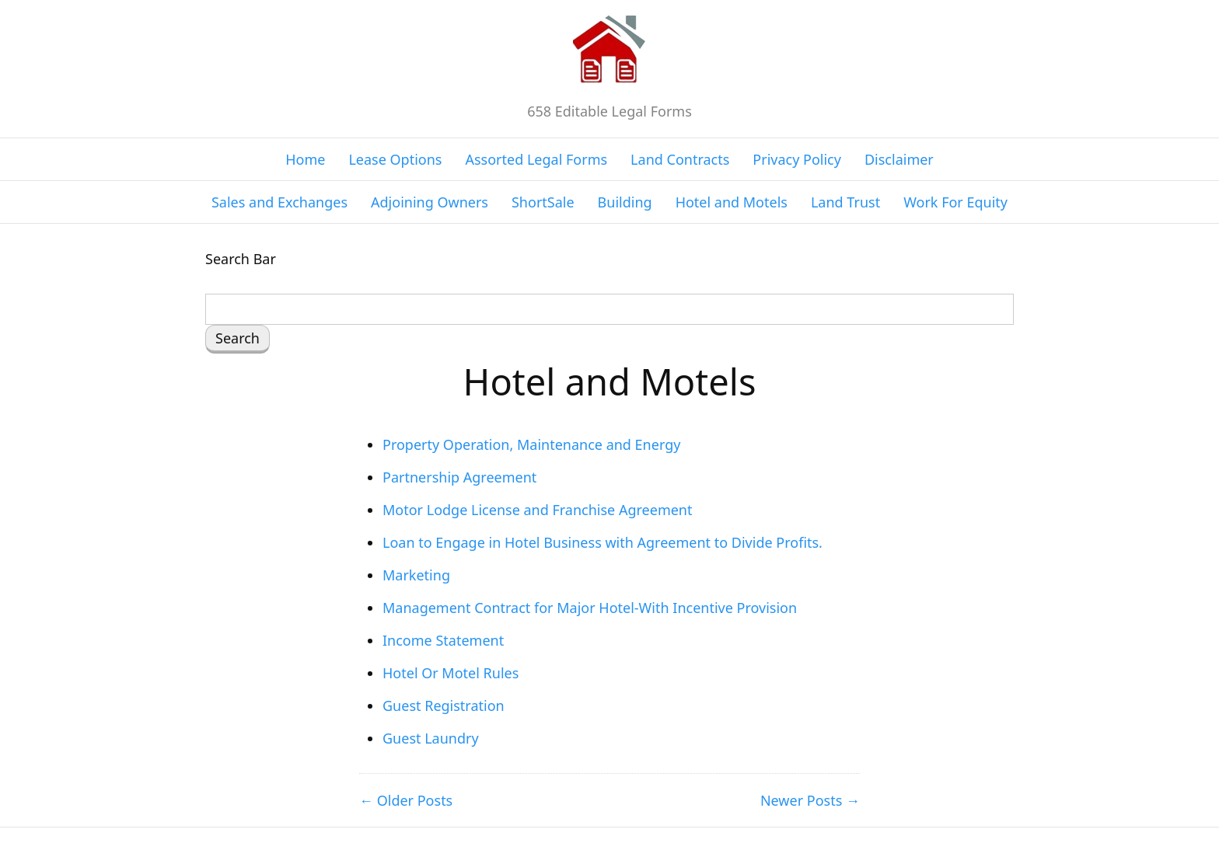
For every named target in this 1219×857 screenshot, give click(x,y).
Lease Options (395, 159)
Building (625, 202)
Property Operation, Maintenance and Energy (531, 444)
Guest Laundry (430, 738)
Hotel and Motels (732, 202)
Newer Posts (801, 800)
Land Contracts (679, 159)
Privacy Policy (797, 159)
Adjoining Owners (429, 202)
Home (305, 159)
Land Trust (845, 202)
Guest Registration (443, 705)
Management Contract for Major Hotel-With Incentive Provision (589, 607)
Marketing (416, 575)
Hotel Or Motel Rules (450, 673)
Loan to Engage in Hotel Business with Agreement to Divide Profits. (602, 542)
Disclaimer (899, 159)
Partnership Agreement (459, 477)
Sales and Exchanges (279, 202)
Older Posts (415, 800)
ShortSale (543, 202)
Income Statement (443, 640)
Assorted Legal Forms (536, 159)
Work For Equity (955, 202)
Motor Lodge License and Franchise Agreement (537, 509)
